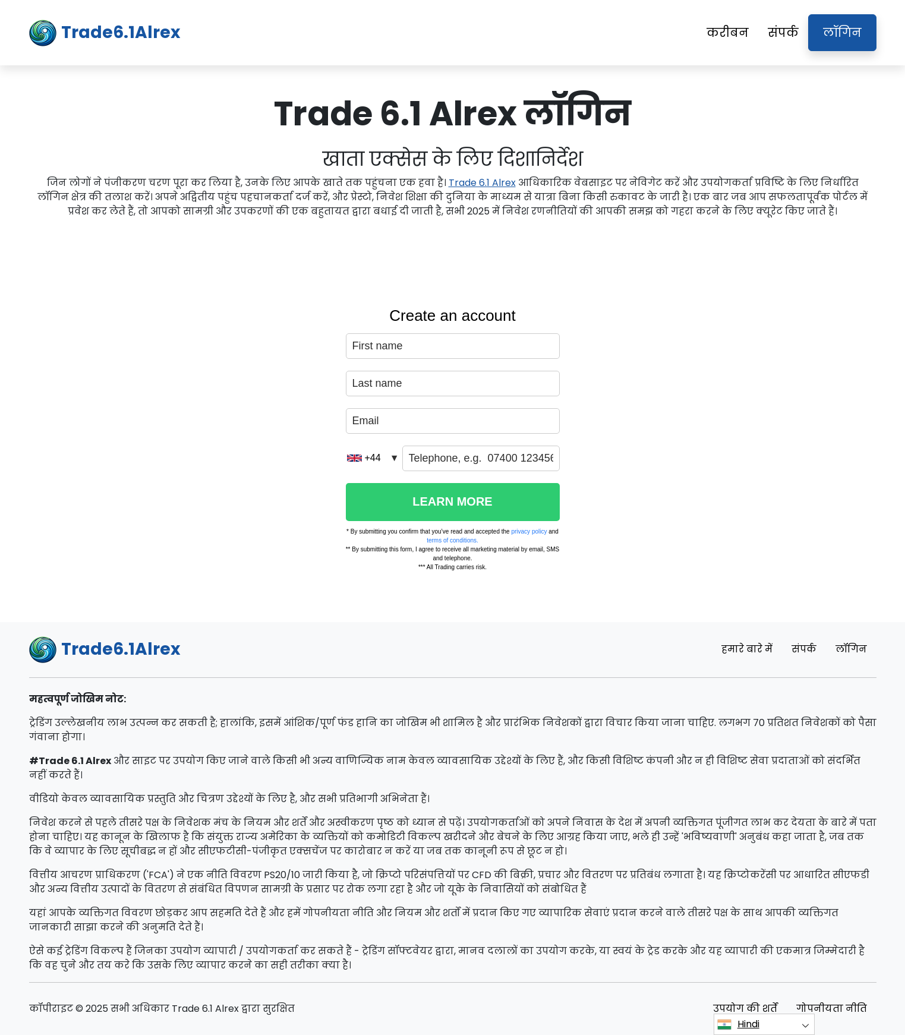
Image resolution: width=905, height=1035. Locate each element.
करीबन (728, 32)
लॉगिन (842, 32)
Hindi (738, 1024)
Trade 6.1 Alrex (482, 183)
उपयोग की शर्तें (745, 1008)
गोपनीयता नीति (831, 1008)
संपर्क (783, 32)
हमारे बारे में (746, 649)
